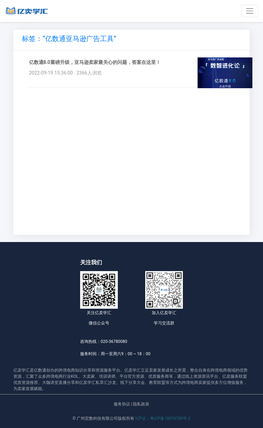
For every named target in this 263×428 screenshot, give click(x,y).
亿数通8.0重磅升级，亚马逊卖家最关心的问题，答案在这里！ (95, 62)
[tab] (69, 40)
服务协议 (122, 404)
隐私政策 (141, 404)
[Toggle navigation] (249, 11)
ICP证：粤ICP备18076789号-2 (162, 418)
